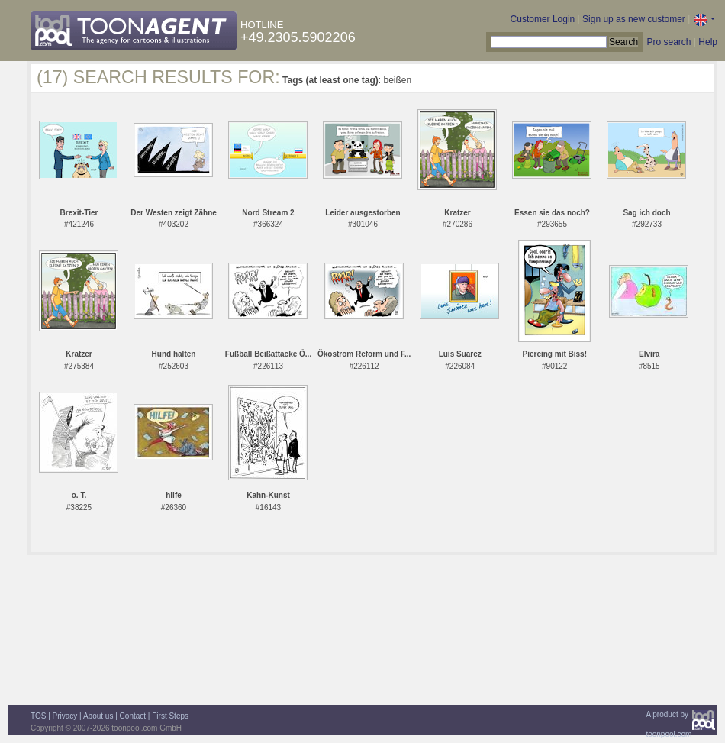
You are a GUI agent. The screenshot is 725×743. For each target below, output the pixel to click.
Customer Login (543, 19)
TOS (38, 716)
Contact (133, 716)
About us (98, 716)
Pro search (668, 42)
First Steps (170, 716)
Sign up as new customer (633, 19)
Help (707, 42)
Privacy (65, 716)
